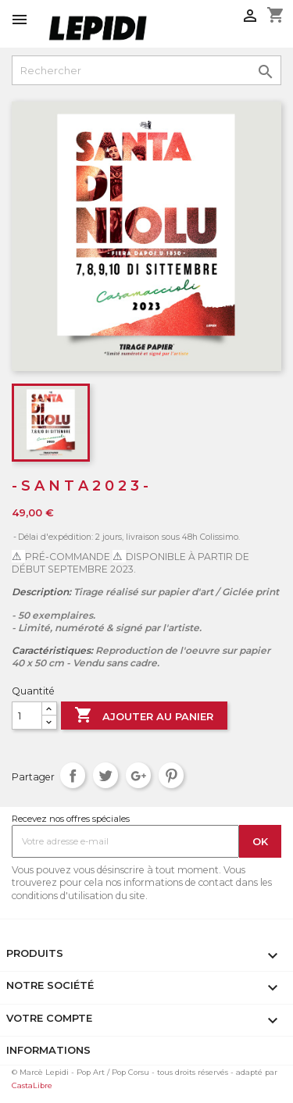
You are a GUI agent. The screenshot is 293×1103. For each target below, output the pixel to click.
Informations (48, 1050)
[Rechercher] (146, 70)
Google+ (139, 775)
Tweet (106, 775)
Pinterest (171, 775)
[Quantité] (27, 715)
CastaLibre (32, 1085)
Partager (73, 775)
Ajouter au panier (143, 716)
